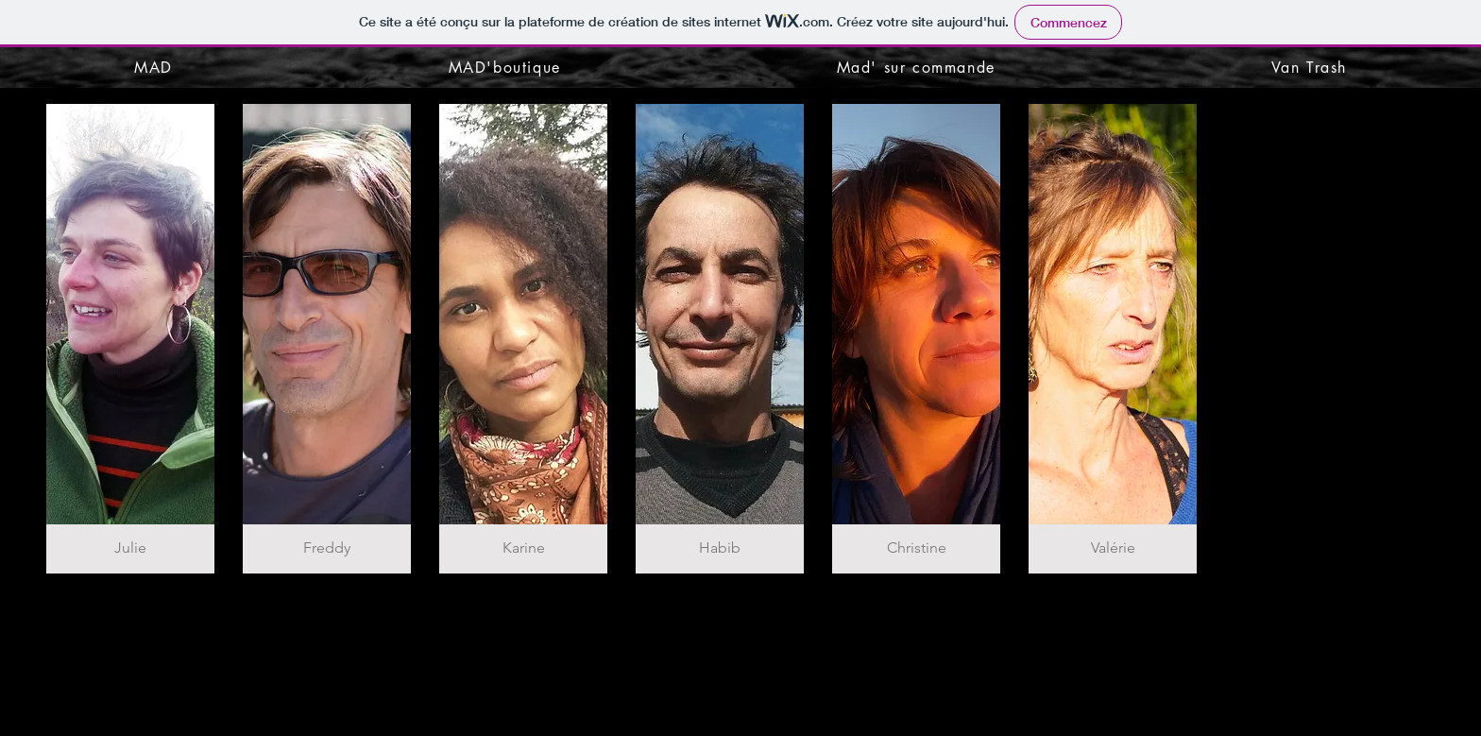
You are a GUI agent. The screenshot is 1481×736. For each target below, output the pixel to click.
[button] (130, 338)
